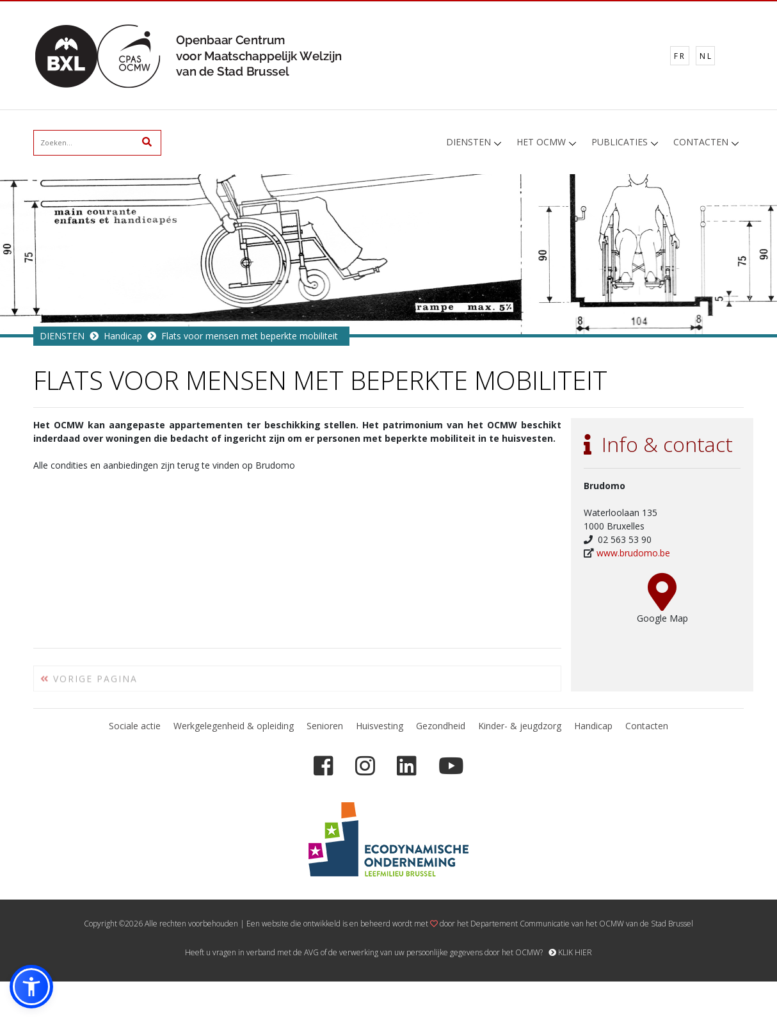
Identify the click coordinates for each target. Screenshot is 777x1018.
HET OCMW (541, 142)
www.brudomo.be (633, 553)
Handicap (123, 336)
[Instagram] (365, 766)
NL (706, 56)
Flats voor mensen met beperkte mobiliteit (249, 336)
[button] (31, 986)
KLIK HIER (570, 952)
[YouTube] (451, 766)
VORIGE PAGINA (89, 683)
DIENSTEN (468, 142)
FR (680, 56)
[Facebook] (323, 766)
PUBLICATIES (619, 142)
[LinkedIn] (406, 766)
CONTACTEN (700, 142)
